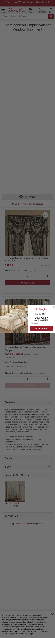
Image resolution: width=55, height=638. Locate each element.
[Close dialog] (54, 306)
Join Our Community (41, 328)
